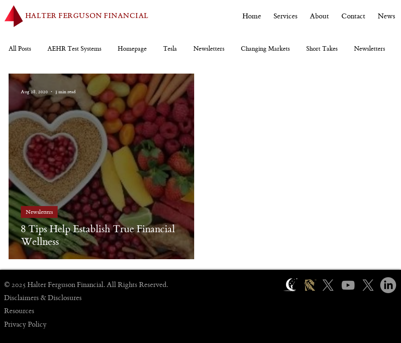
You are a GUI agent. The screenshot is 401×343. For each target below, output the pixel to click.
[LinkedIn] (388, 285)
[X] (328, 285)
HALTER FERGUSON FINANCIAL (87, 15)
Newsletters (208, 49)
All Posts (20, 49)
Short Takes (322, 49)
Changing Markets (265, 49)
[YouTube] (348, 285)
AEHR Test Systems (74, 49)
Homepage (132, 49)
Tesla (170, 49)
